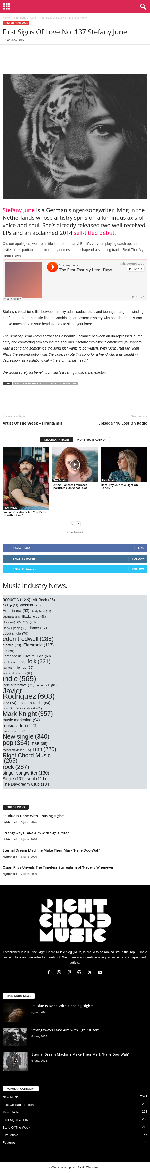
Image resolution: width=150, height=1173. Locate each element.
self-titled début (94, 232)
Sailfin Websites (88, 1167)
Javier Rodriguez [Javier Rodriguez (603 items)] (29, 693)
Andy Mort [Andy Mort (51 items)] (41, 611)
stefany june (68, 383)
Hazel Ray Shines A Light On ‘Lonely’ (119, 486)
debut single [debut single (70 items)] (15, 633)
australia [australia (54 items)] (11, 616)
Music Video (11, 1112)
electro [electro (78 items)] (12, 645)
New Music (10, 507)
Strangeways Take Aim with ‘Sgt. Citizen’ (36, 833)
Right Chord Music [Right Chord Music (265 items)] (27, 758)
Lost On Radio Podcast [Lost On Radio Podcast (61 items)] (22, 708)
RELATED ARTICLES (56, 439)
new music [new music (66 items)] (14, 731)
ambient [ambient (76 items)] (30, 605)
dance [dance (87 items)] (37, 627)
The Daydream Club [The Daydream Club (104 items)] (26, 784)
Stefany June (19, 210)
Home (6, 17)
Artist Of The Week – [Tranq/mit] (33, 423)
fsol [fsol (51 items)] (8, 667)
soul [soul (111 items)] (36, 778)
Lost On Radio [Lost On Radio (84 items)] (35, 703)
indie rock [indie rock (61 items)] (46, 685)
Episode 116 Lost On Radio (122, 423)
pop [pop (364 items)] (16, 742)
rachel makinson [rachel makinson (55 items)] (17, 750)
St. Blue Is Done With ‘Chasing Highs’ (34, 815)
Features (9, 1142)
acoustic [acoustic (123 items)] (17, 599)
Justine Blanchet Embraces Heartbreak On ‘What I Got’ (70, 486)
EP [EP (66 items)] (8, 650)
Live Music (10, 1135)
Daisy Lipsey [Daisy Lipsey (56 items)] (14, 628)
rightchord (10, 822)
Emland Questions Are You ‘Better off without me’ (25, 513)
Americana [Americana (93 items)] (16, 610)
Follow (138, 558)
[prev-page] (72, 523)
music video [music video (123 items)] (20, 725)
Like (141, 548)
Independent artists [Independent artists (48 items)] (17, 673)
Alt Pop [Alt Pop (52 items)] (10, 605)
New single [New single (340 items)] (26, 736)
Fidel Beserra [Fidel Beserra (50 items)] (14, 662)
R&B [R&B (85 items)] (39, 743)
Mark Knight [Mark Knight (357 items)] (28, 713)
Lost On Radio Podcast (19, 1105)
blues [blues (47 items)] (9, 622)
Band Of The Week (16, 1127)
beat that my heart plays (31, 383)
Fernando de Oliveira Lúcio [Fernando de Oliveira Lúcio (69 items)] (27, 656)
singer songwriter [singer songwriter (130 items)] (26, 773)
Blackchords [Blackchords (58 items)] (34, 616)
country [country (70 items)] (26, 622)
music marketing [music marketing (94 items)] (21, 720)
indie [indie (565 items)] (19, 678)
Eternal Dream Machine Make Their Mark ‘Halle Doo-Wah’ (51, 850)
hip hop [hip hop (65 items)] (24, 667)
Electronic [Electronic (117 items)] (38, 645)
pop (53, 383)
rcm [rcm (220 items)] (44, 749)
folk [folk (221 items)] (39, 661)
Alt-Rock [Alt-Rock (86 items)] (44, 599)
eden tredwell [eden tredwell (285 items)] (28, 638)
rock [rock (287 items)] (16, 766)
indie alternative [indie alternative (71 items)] (18, 685)
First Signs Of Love (25, 17)
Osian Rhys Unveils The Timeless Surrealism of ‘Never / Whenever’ (58, 867)
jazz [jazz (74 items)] (9, 703)
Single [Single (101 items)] (14, 778)
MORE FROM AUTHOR (91, 439)
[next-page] (78, 523)
